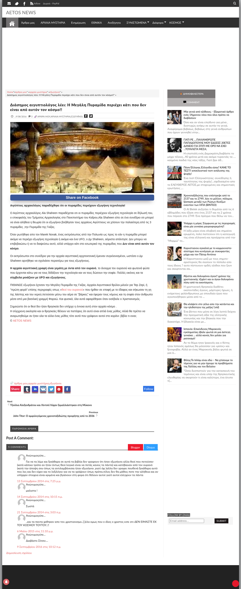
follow (34, 4)
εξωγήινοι (55, 383)
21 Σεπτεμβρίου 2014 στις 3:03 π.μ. (39, 504)
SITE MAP (62, 585)
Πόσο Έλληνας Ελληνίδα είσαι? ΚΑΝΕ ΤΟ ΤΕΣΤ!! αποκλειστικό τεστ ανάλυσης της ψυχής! (207, 162)
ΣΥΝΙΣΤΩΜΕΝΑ (136, 22)
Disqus (151, 439)
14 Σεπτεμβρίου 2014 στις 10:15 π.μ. (40, 489)
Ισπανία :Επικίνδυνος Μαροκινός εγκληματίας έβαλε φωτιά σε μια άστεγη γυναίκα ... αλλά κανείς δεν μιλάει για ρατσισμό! (207, 325)
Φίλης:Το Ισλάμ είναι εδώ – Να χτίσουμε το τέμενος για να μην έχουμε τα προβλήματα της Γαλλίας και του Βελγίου (208, 354)
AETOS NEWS (22, 12)
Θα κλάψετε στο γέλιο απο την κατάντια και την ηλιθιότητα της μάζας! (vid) (209, 297)
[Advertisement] (120, 58)
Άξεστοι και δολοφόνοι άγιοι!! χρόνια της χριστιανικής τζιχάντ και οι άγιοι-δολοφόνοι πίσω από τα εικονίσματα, (208, 270)
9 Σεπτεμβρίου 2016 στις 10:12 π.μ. (39, 539)
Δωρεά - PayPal (51, 3)
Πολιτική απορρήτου (80, 585)
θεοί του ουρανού (72, 289)
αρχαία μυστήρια (38, 383)
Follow (148, 389)
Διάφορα (157, 22)
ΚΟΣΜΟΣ (175, 22)
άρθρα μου (21, 383)
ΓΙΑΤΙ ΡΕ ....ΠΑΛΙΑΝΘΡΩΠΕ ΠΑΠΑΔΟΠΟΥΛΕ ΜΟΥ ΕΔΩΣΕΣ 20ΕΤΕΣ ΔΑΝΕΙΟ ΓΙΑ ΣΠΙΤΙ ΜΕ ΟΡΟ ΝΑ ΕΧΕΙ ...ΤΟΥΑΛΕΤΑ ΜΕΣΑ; (207, 136)
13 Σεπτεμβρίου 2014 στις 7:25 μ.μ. (39, 473)
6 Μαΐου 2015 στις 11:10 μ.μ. (35, 523)
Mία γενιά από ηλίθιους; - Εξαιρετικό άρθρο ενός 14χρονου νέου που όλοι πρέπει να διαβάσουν (209, 106)
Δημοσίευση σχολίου (19, 545)
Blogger (135, 439)
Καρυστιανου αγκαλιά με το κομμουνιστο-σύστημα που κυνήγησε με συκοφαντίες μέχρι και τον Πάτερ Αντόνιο (208, 242)
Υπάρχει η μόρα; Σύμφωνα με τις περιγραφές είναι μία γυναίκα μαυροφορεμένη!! (209, 216)
